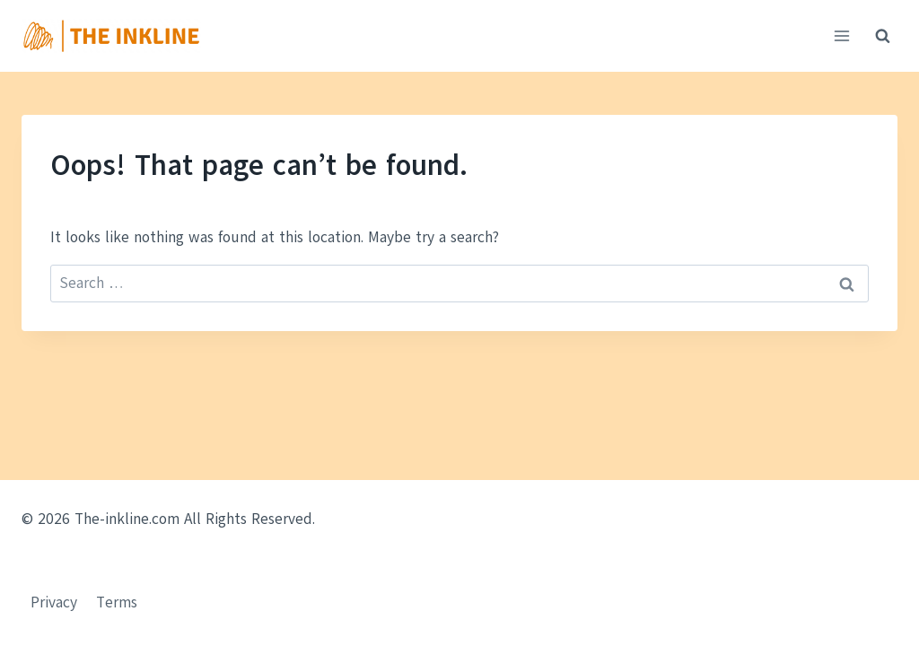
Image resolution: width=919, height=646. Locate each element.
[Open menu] (841, 35)
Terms (116, 602)
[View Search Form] (882, 36)
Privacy (54, 602)
